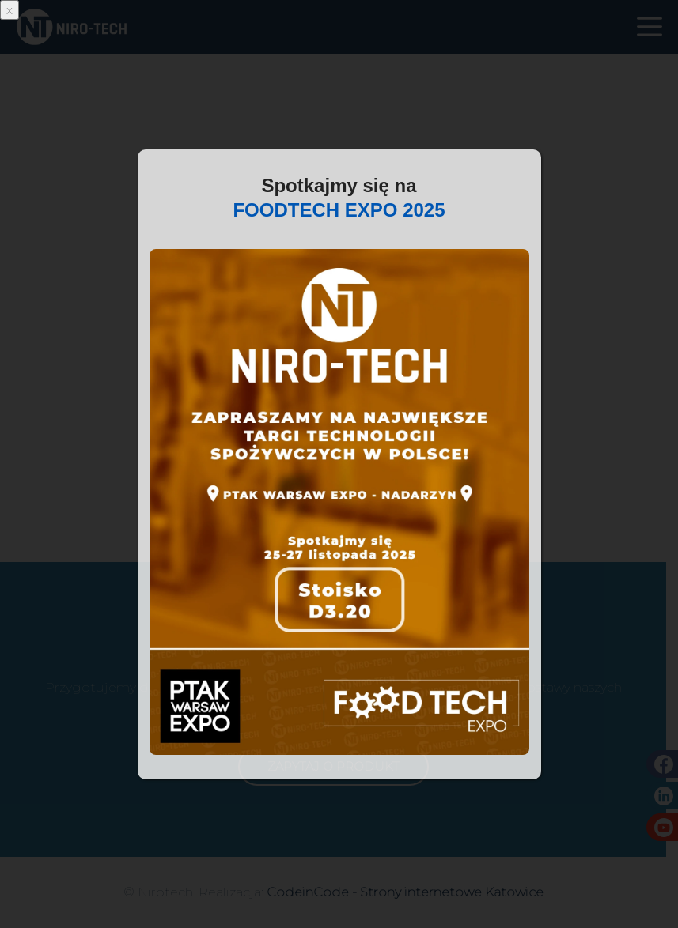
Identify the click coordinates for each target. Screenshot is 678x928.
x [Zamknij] (9, 9)
